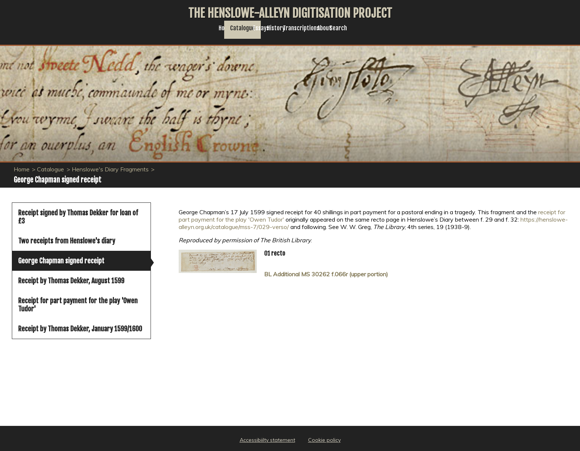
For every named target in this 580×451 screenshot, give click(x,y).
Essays (247, 32)
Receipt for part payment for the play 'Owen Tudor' (78, 305)
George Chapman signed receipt (61, 261)
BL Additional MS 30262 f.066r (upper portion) (326, 274)
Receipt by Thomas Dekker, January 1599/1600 (80, 329)
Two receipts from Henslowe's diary (66, 241)
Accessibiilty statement (267, 440)
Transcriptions (329, 32)
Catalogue (209, 32)
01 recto (274, 253)
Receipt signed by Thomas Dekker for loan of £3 (78, 217)
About (373, 32)
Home (171, 32)
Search (406, 32)
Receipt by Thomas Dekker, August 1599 (71, 281)
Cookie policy (324, 440)
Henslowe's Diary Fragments (110, 169)
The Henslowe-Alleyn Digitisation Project (290, 13)
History (283, 32)
